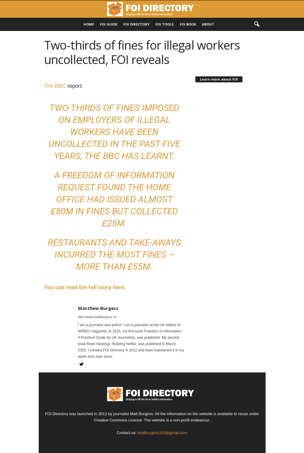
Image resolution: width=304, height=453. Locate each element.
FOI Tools (164, 24)
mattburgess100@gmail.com (162, 432)
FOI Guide (108, 24)
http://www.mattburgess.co (97, 317)
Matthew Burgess (98, 308)
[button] (256, 24)
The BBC (55, 86)
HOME (88, 24)
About (208, 24)
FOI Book (188, 24)
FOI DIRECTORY (136, 24)
